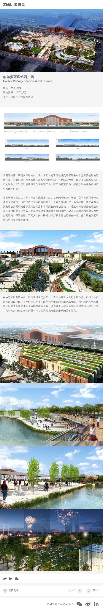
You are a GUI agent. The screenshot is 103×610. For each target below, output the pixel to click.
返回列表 (14, 590)
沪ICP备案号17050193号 (60, 604)
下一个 (96, 590)
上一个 (72, 590)
